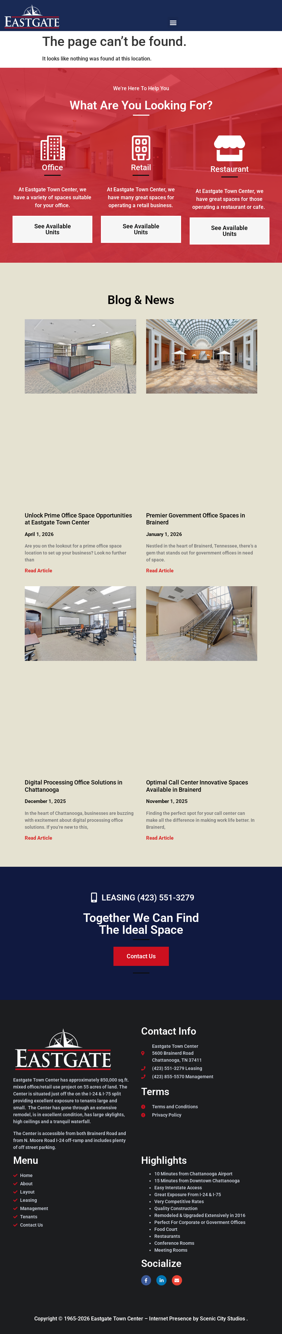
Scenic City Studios (223, 1318)
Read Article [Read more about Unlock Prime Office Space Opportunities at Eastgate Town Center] (38, 571)
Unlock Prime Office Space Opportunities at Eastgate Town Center (78, 519)
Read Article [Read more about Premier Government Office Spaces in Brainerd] (159, 571)
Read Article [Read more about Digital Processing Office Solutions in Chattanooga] (38, 838)
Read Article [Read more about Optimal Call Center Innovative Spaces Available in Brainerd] (159, 838)
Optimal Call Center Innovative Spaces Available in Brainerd (197, 786)
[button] (173, 22)
